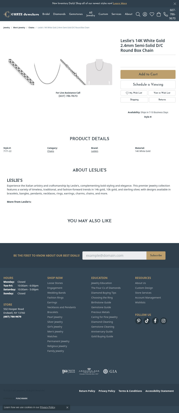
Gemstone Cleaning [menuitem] (102, 326)
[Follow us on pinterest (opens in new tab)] (138, 320)
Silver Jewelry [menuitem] (55, 321)
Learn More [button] (120, 3)
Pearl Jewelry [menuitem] (54, 317)
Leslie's (94, 151)
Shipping (134, 100)
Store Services (143, 292)
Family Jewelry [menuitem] (55, 351)
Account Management (148, 297)
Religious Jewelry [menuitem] (57, 346)
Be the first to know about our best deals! (47, 255)
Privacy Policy (107, 391)
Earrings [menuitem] (52, 302)
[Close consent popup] (67, 407)
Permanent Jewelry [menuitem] (58, 341)
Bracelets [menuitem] (52, 312)
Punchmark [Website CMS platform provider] (22, 398)
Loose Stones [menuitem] (55, 283)
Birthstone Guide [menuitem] (101, 302)
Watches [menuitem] (52, 336)
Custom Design (144, 287)
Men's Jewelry (19, 27)
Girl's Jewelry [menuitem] (54, 326)
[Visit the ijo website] (68, 371)
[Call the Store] (12, 316)
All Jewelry (90, 14)
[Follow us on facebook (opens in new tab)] (155, 320)
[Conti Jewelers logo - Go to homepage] (21, 14)
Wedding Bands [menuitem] (56, 292)
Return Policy (87, 391)
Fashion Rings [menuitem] (55, 297)
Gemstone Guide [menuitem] (101, 307)
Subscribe (156, 255)
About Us (140, 283)
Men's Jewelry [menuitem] (55, 331)
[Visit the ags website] (89, 371)
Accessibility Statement (159, 391)
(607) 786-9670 (68, 96)
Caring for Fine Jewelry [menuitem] (104, 317)
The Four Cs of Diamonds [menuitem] (106, 287)
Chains (31, 27)
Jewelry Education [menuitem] (101, 283)
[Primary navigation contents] (87, 14)
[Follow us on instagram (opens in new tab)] (163, 320)
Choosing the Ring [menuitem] (102, 297)
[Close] (175, 4)
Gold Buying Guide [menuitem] (102, 336)
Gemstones (76, 14)
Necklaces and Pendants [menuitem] (61, 307)
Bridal (46, 14)
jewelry (6, 27)
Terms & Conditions (130, 391)
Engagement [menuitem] (54, 287)
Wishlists (140, 302)
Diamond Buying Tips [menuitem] (103, 292)
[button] (138, 14)
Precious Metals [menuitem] (100, 312)
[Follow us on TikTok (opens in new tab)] (147, 320)
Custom (103, 14)
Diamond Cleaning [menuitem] (102, 321)
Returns (162, 100)
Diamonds (59, 14)
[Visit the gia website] (110, 371)
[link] (170, 14)
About (128, 14)
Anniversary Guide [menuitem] (102, 331)
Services (116, 14)
